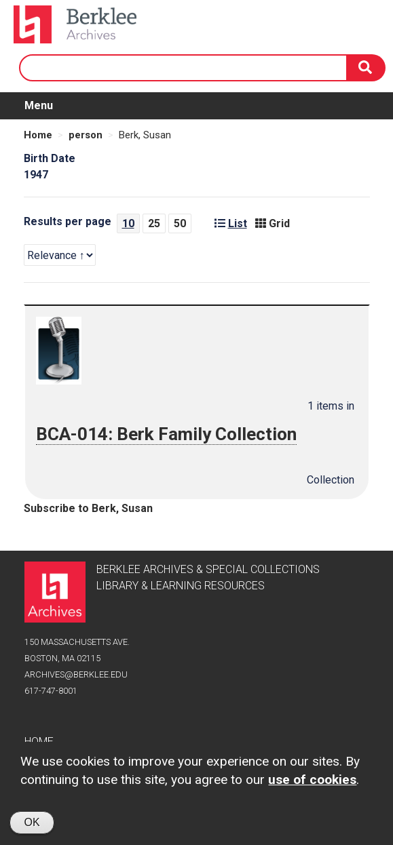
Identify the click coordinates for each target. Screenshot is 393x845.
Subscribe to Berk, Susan (88, 508)
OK (31, 824)
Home (38, 135)
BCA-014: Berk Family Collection (167, 433)
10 (128, 223)
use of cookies (312, 781)
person (85, 135)
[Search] (367, 67)
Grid (272, 223)
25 (154, 223)
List (230, 223)
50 (180, 223)
